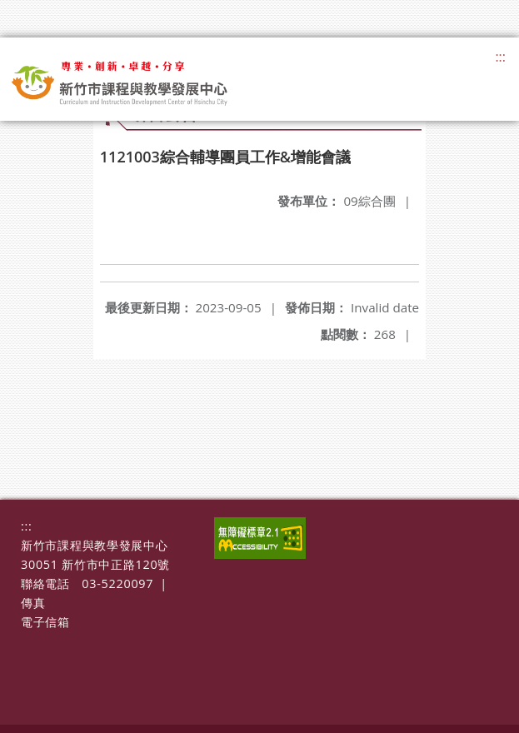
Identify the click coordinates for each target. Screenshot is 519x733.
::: (500, 56)
